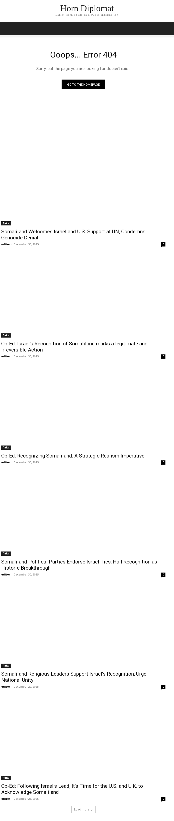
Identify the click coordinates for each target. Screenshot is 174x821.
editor (5, 244)
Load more (83, 809)
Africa (6, 223)
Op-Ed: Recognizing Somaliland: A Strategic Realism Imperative (73, 456)
